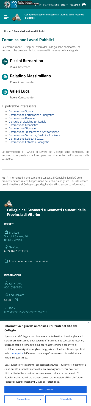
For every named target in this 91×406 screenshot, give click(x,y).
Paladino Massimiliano (30, 76)
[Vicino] (88, 322)
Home (7, 31)
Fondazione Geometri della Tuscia (28, 261)
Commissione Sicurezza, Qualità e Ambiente (34, 135)
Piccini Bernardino (26, 60)
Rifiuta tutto (66, 399)
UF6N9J (11, 299)
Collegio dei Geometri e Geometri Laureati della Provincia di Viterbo (46, 212)
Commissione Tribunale (22, 128)
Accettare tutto (45, 389)
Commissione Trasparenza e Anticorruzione (34, 132)
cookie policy (16, 353)
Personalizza (23, 399)
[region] (45, 363)
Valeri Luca (19, 91)
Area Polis (75, 5)
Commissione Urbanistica (23, 125)
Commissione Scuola (21, 111)
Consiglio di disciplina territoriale (27, 121)
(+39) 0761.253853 (16, 251)
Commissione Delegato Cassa (26, 138)
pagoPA (64, 5)
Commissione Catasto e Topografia (29, 142)
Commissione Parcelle (22, 118)
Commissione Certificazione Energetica (31, 115)
